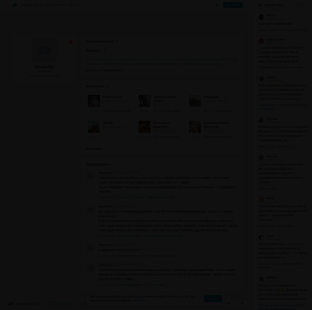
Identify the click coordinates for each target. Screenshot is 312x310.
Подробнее (139, 300)
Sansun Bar (105, 172)
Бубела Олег (105, 59)
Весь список (95, 148)
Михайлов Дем (145, 63)
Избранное (97, 86)
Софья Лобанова (271, 39)
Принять (212, 298)
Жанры (26, 5)
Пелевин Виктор (166, 63)
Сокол (265, 236)
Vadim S (266, 15)
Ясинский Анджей (209, 63)
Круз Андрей (228, 59)
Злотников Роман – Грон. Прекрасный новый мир (150, 235)
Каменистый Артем (181, 59)
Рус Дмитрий (187, 63)
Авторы (39, 5)
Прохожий (268, 118)
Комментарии (98, 164)
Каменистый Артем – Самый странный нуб (145, 197)
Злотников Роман (126, 59)
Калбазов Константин (153, 59)
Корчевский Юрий (207, 59)
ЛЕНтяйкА (268, 277)
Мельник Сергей (123, 63)
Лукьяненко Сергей (98, 63)
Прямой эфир (274, 5)
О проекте (85, 303)
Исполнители (55, 5)
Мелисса (267, 77)
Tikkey (265, 198)
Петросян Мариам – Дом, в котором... (142, 284)
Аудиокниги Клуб (23, 304)
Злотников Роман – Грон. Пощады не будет (146, 255)
